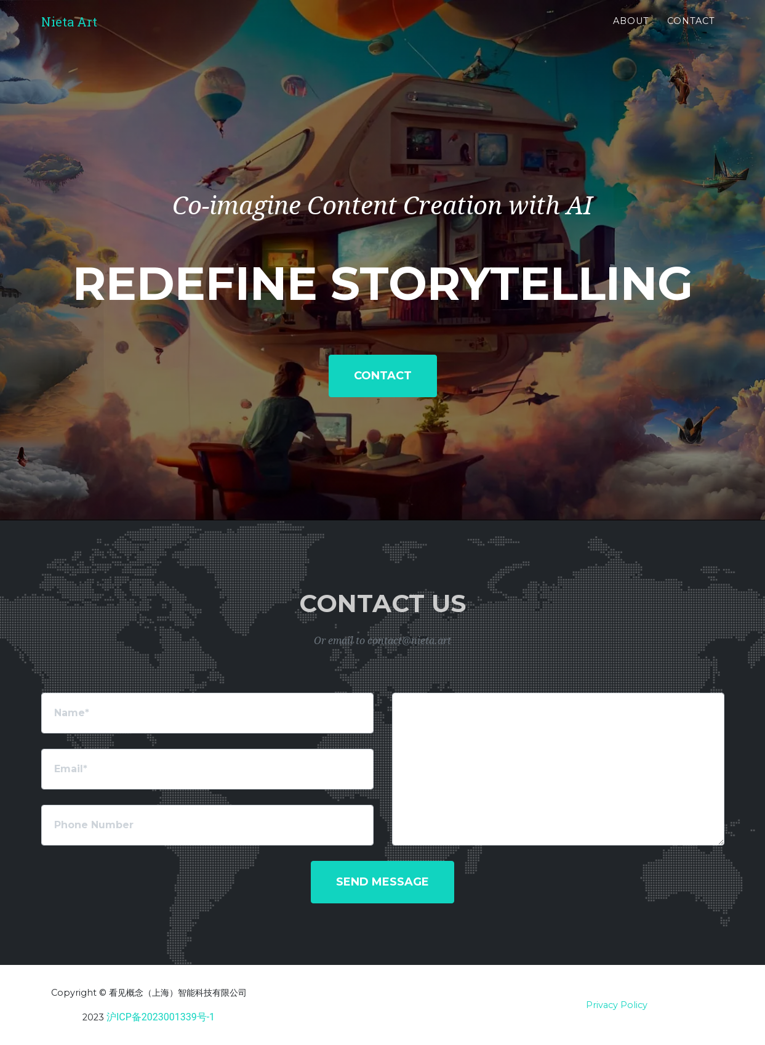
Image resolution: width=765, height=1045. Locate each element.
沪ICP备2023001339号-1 (160, 1017)
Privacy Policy (616, 1005)
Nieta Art (78, 31)
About (631, 31)
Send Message (382, 882)
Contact (691, 31)
